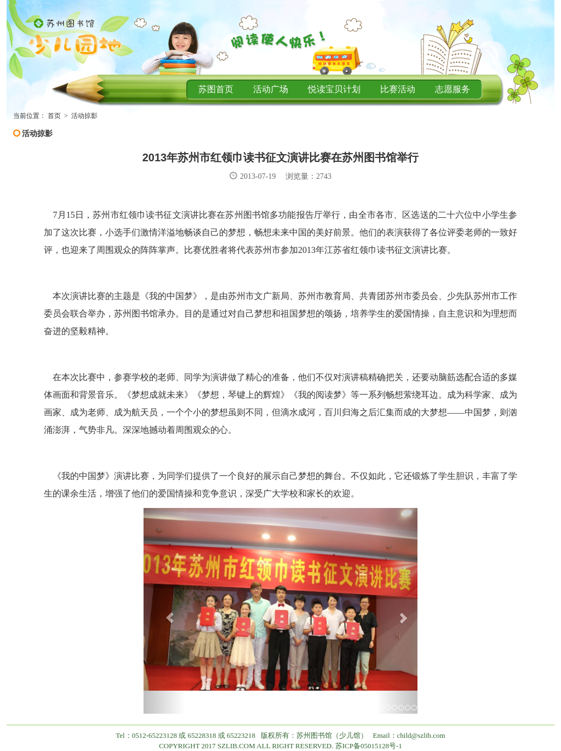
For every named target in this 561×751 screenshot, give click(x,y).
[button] (164, 611)
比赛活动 (397, 89)
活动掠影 (84, 116)
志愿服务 (452, 89)
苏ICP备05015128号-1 (368, 746)
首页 (54, 116)
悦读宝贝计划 (334, 89)
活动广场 (270, 89)
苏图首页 (215, 89)
